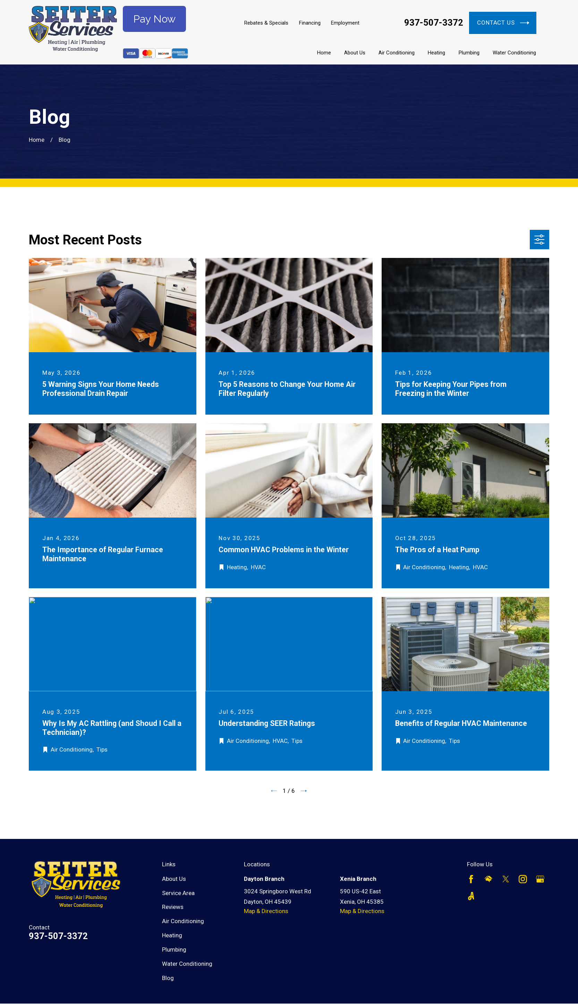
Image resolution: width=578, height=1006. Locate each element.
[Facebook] (471, 879)
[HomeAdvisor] (488, 879)
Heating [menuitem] (436, 53)
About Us (174, 878)
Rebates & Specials (266, 23)
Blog (168, 977)
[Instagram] (523, 879)
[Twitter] (506, 879)
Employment (345, 23)
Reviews (173, 906)
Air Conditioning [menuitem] (397, 53)
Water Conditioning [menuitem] (514, 53)
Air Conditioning (183, 921)
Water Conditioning (187, 963)
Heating (172, 935)
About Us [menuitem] (354, 53)
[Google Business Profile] (540, 879)
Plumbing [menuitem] (469, 53)
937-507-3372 (433, 22)
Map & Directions (266, 911)
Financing (310, 23)
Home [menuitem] (324, 53)
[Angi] (471, 896)
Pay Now (154, 19)
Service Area (178, 893)
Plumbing (174, 949)
